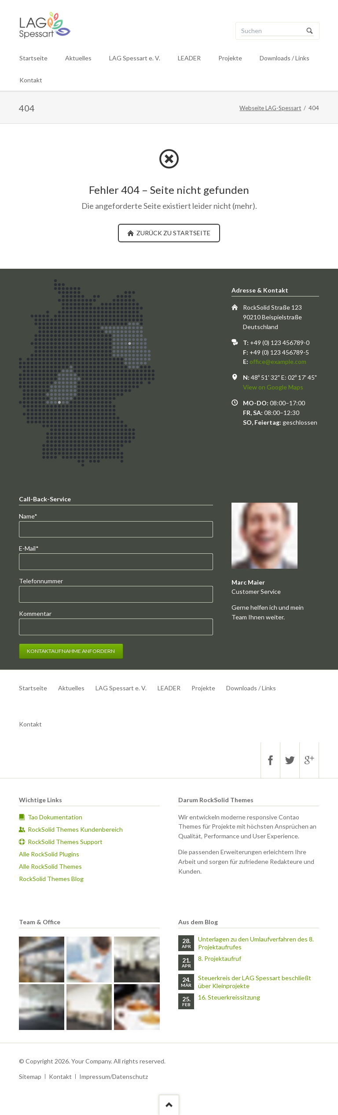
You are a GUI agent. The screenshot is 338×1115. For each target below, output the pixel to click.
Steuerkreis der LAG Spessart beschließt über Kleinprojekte (254, 981)
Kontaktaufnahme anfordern (71, 651)
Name (33, 515)
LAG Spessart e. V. (134, 58)
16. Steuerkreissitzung (229, 997)
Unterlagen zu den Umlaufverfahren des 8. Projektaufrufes (256, 943)
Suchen (310, 30)
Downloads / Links (284, 58)
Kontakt (30, 80)
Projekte (230, 58)
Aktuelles (78, 58)
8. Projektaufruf (219, 958)
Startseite (33, 58)
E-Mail (33, 548)
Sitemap (30, 1076)
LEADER (189, 58)
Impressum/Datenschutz (113, 1076)
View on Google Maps (273, 387)
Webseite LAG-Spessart (270, 107)
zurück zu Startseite (172, 233)
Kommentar (35, 613)
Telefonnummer (41, 581)
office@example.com (278, 361)
